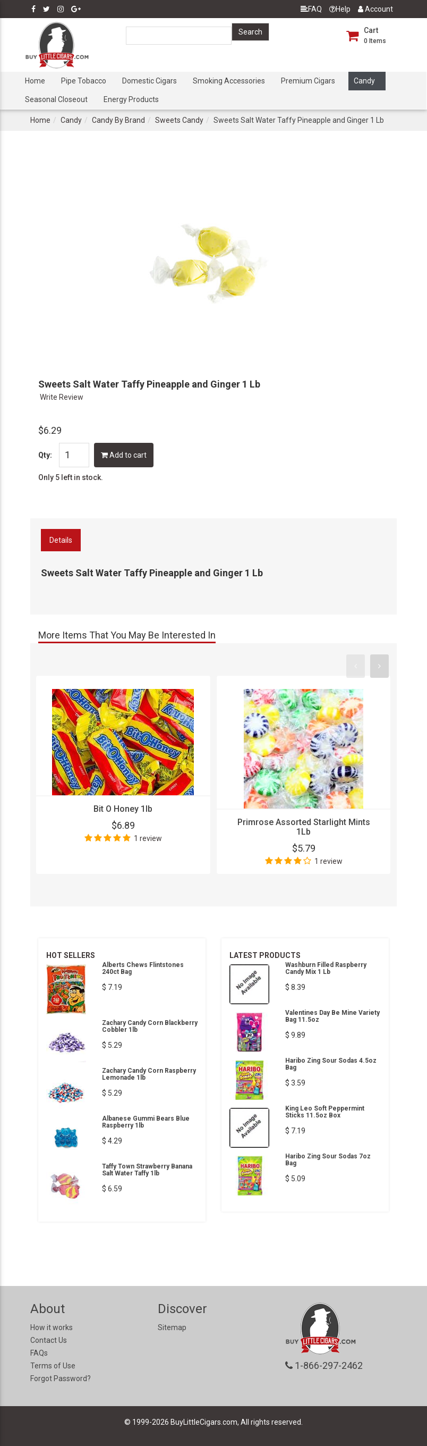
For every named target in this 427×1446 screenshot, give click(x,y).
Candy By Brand (118, 120)
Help (340, 9)
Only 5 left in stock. (70, 477)
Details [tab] (60, 540)
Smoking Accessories (229, 81)
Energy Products (131, 99)
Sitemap (172, 1327)
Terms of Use (52, 1365)
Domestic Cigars (149, 81)
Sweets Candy (179, 120)
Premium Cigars (308, 81)
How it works (51, 1327)
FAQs (39, 1353)
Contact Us (48, 1340)
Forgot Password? (60, 1378)
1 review (148, 838)
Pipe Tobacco (83, 81)
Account (375, 9)
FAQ (311, 9)
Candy (364, 81)
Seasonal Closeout (56, 99)
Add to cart (124, 455)
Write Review (61, 397)
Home (35, 81)
